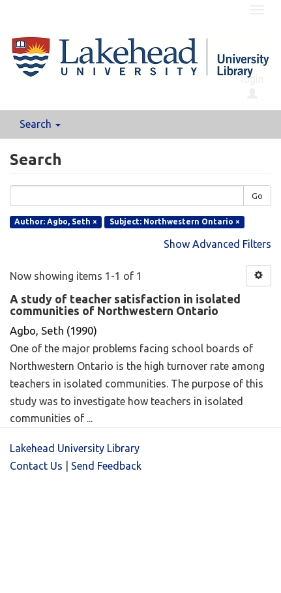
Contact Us (36, 466)
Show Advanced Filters (217, 244)
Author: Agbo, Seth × (55, 221)
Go (257, 195)
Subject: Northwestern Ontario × (175, 221)
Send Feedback (106, 466)
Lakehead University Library (75, 448)
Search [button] (40, 124)
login (252, 86)
